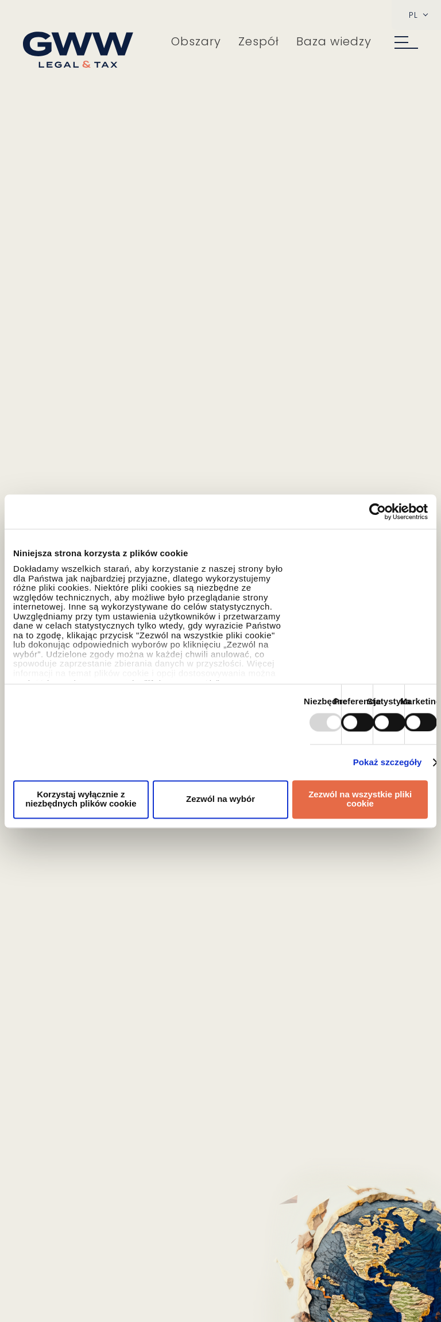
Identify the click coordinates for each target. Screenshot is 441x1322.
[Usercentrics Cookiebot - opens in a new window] (377, 511)
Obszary (196, 41)
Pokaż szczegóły (387, 762)
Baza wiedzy (334, 41)
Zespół (258, 41)
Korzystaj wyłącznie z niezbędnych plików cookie (80, 799)
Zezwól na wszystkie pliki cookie (360, 799)
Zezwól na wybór (220, 799)
